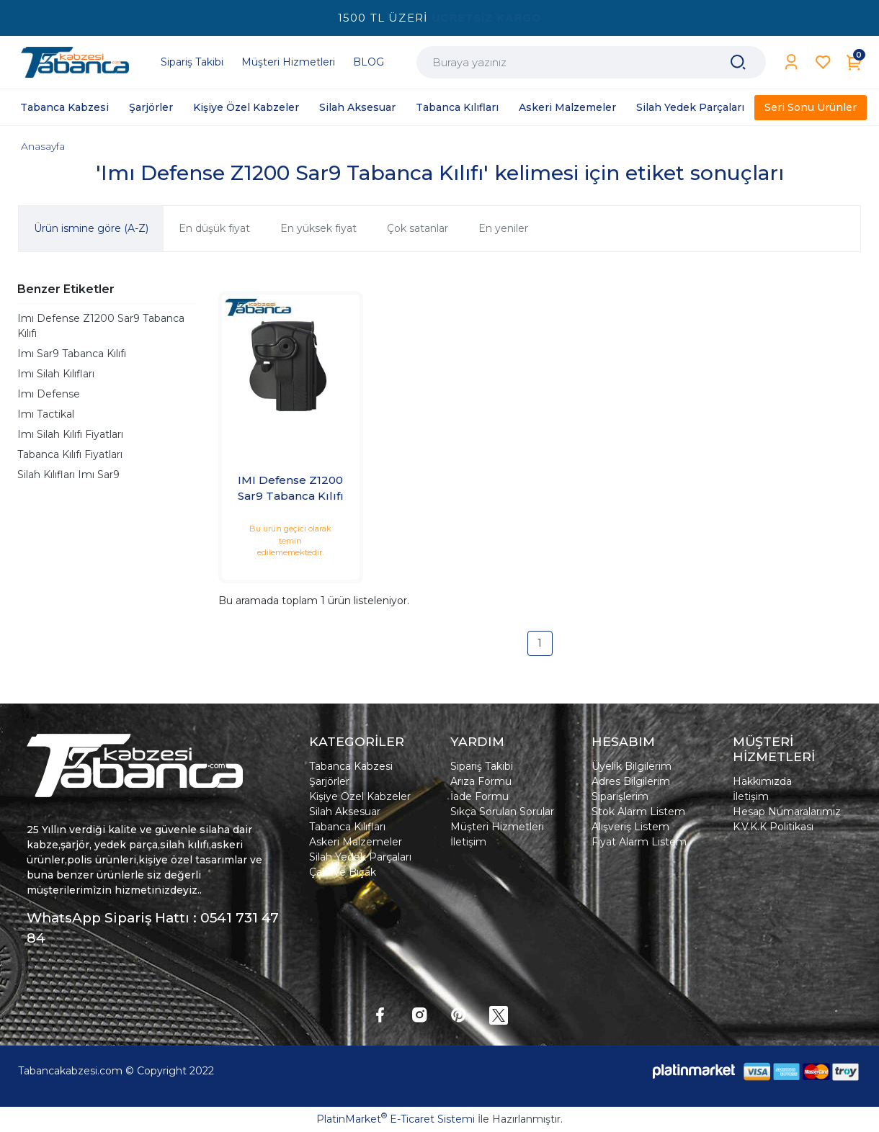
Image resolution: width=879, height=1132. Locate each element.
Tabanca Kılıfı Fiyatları (69, 454)
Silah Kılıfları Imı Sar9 (68, 474)
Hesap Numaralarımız (787, 811)
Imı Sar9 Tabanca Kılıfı (71, 353)
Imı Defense (48, 393)
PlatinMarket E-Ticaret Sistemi (395, 1119)
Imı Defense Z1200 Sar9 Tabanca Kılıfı (100, 326)
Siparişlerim (620, 796)
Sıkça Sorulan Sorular (502, 811)
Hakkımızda (762, 781)
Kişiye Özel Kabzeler (360, 796)
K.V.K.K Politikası (773, 826)
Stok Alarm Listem (638, 811)
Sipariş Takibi (481, 766)
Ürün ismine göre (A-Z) (91, 228)
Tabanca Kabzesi (351, 766)
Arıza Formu (481, 781)
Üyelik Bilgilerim (631, 766)
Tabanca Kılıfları (347, 826)
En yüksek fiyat (318, 228)
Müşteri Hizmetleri (497, 826)
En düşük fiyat (214, 228)
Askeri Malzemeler (355, 841)
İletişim (468, 841)
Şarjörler (329, 781)
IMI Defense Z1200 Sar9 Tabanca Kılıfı (291, 488)
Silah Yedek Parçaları (360, 856)
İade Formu (479, 796)
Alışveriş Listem (630, 826)
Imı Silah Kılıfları (55, 373)
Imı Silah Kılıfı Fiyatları (70, 434)
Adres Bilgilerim (631, 781)
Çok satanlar (417, 228)
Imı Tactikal (45, 414)
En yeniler (503, 228)
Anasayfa (43, 146)
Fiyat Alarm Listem (639, 841)
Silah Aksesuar (344, 811)
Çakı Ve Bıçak (342, 872)
